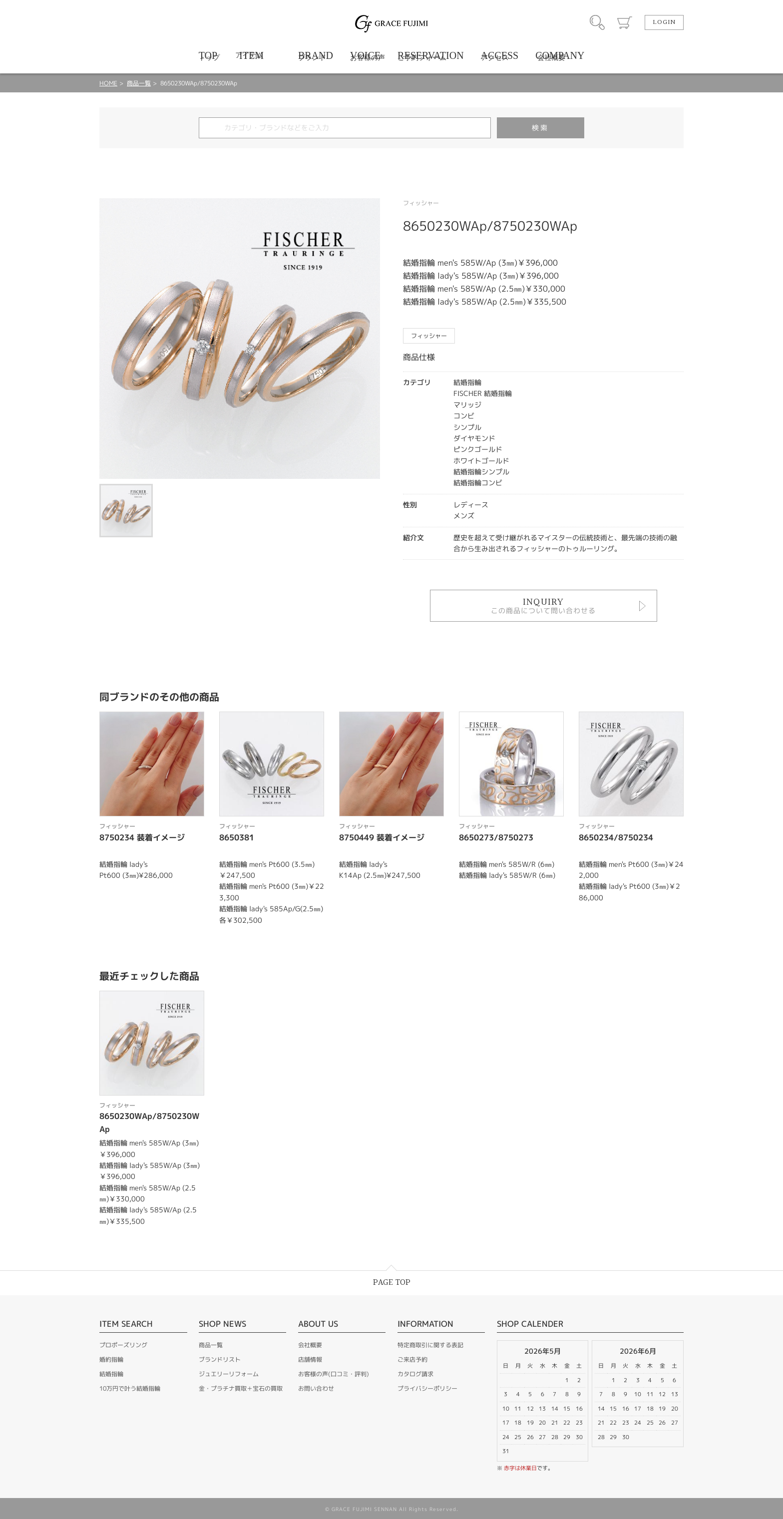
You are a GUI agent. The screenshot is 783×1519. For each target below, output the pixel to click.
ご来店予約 (412, 1359)
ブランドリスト (220, 1359)
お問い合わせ (316, 1388)
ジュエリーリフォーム (229, 1374)
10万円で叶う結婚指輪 (129, 1388)
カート (624, 22)
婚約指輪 (111, 1359)
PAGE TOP (391, 1282)
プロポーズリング (123, 1345)
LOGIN (664, 22)
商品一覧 (139, 83)
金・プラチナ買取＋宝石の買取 (241, 1388)
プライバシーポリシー (427, 1388)
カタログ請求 (415, 1374)
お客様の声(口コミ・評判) (333, 1374)
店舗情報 (310, 1359)
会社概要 (310, 1345)
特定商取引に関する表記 (430, 1345)
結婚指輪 (111, 1374)
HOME (108, 83)
